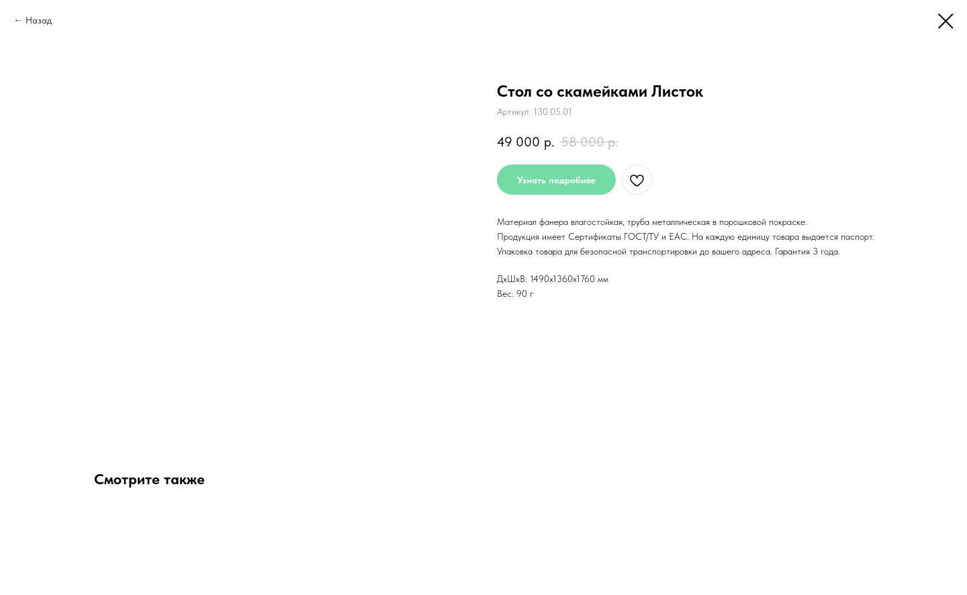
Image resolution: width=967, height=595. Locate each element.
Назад (39, 20)
